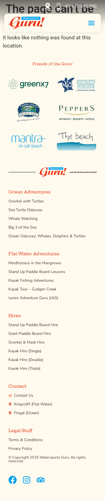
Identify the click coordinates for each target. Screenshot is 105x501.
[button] (91, 22)
